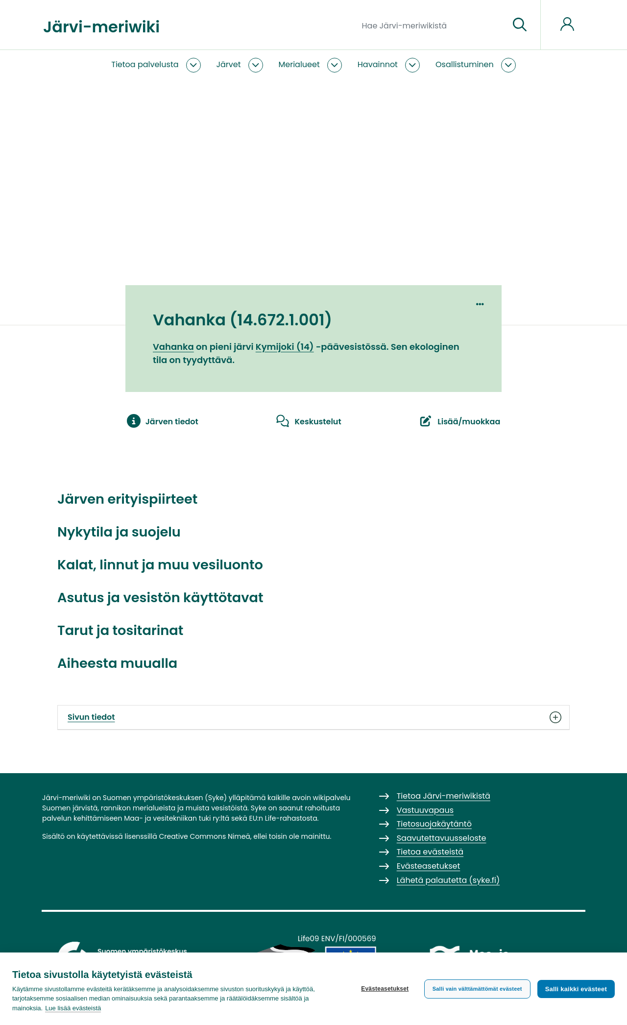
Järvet (229, 64)
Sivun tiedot (313, 717)
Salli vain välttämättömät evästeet (477, 989)
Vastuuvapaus (425, 810)
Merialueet (299, 64)
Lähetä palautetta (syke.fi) (448, 880)
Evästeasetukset (385, 988)
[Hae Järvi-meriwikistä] (431, 25)
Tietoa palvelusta (144, 64)
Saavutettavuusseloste (441, 838)
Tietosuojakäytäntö (434, 824)
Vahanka (173, 347)
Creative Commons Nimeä (204, 836)
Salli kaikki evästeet (576, 989)
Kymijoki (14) (285, 347)
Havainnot (378, 64)
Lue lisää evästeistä (73, 1008)
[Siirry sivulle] (519, 25)
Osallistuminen (464, 64)
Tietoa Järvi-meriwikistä (443, 796)
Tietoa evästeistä (430, 851)
